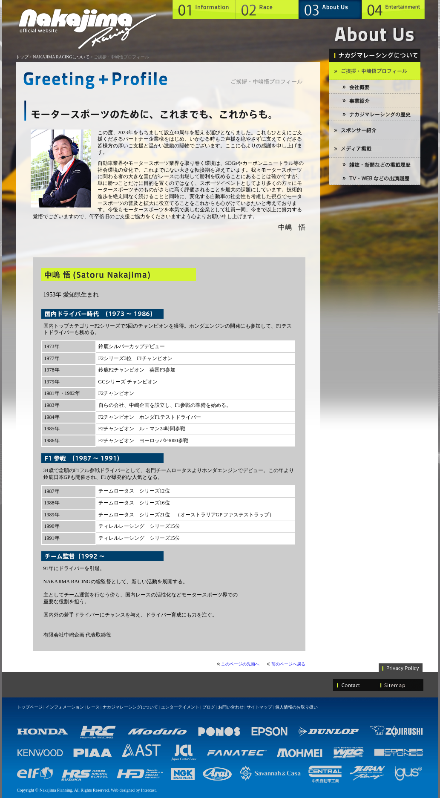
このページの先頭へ (240, 664)
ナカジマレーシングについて (130, 707)
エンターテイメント (180, 707)
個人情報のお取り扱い (296, 707)
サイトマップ (259, 707)
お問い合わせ (231, 707)
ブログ (208, 707)
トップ (22, 57)
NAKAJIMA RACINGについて (61, 57)
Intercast (148, 790)
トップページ (30, 707)
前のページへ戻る (288, 664)
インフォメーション (65, 707)
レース (93, 707)
